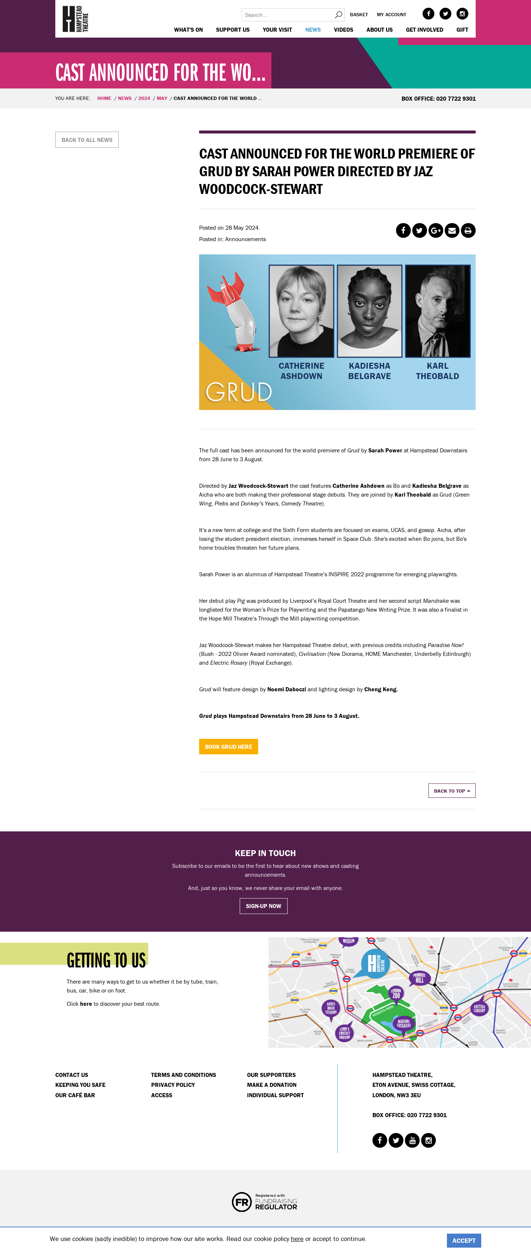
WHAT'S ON (188, 29)
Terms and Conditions (183, 1074)
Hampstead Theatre (75, 19)
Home (104, 98)
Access (161, 1095)
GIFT (462, 29)
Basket (359, 14)
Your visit (277, 29)
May (162, 98)
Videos (343, 29)
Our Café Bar (75, 1095)
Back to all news (87, 139)
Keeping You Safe (80, 1084)
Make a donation (271, 1084)
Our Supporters (271, 1074)
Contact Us (71, 1074)
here (297, 1238)
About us (380, 29)
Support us (233, 29)
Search (338, 14)
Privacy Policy (173, 1084)
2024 (144, 98)
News (313, 29)
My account (391, 14)
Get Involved (424, 29)
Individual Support (275, 1095)
